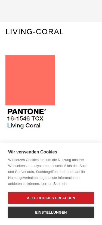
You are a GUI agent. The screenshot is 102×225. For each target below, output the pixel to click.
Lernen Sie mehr (54, 184)
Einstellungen (51, 212)
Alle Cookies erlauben (51, 198)
